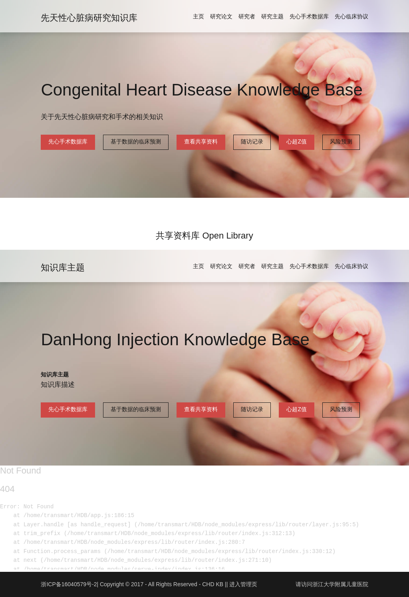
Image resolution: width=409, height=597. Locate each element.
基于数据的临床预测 (136, 141)
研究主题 (272, 16)
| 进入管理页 (242, 584)
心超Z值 (296, 141)
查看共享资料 (201, 141)
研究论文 (221, 16)
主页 (198, 16)
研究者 (246, 16)
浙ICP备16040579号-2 (69, 584)
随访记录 (252, 141)
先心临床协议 (351, 16)
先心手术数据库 (309, 16)
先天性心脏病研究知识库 (89, 18)
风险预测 (341, 141)
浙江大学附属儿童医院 (340, 584)
